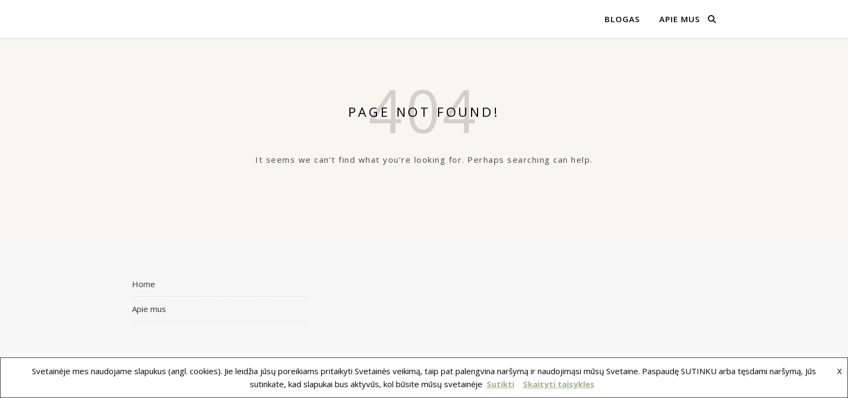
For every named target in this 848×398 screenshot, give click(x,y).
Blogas (622, 19)
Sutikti (500, 384)
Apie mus (679, 19)
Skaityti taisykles (558, 384)
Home (143, 283)
